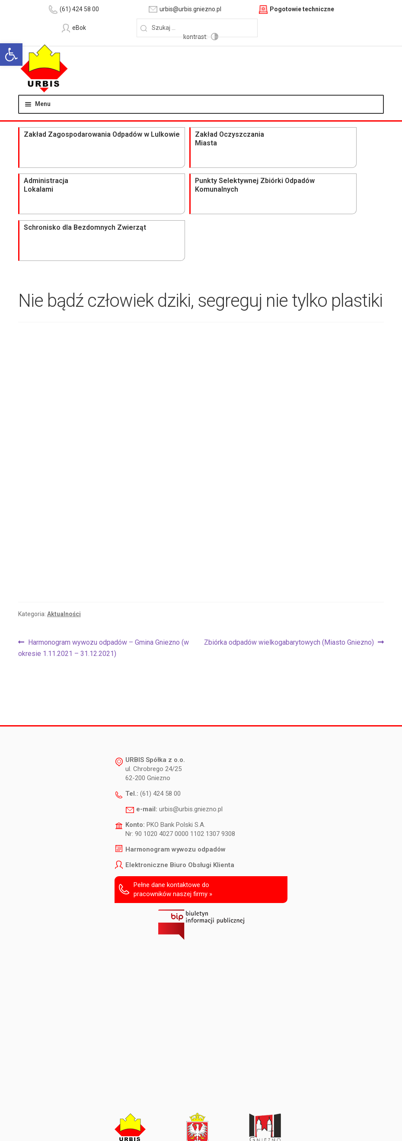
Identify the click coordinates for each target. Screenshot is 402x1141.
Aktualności (64, 513)
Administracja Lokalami (192, 130)
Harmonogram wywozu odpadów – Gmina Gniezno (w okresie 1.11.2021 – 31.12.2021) (103, 547)
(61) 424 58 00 (160, 693)
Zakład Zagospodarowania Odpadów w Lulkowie (52, 139)
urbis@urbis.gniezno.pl (191, 709)
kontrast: (318, 28)
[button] (11, 54)
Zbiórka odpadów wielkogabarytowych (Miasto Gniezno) (289, 542)
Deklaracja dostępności (141, 1112)
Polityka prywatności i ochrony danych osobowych (244, 1112)
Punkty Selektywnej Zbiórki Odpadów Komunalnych (270, 139)
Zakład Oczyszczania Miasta (119, 135)
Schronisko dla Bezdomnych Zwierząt (340, 135)
